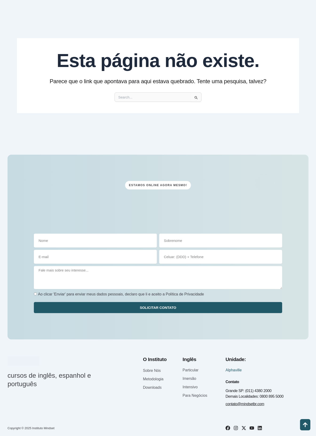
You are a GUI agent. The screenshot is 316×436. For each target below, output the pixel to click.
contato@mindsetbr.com (244, 404)
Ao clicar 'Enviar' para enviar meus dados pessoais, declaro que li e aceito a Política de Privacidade (121, 294)
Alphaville (233, 370)
